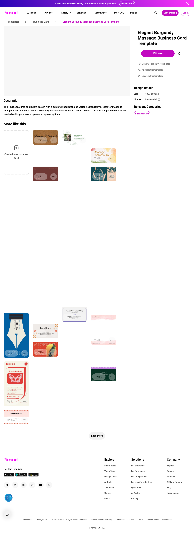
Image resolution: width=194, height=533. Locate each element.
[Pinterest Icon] (49, 485)
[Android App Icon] (21, 475)
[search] (155, 12)
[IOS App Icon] (9, 475)
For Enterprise (138, 465)
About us (171, 476)
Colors (107, 493)
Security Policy (153, 520)
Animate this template (152, 70)
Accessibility (167, 520)
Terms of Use (27, 520)
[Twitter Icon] (15, 485)
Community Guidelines (125, 520)
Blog (169, 487)
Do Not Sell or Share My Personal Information (69, 520)
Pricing (134, 498)
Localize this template (152, 76)
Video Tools (109, 471)
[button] (33, 12)
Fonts (107, 498)
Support (170, 465)
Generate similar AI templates (156, 64)
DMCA (140, 520)
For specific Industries (141, 482)
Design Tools (110, 476)
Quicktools (136, 487)
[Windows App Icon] (33, 475)
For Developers (138, 471)
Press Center (173, 493)
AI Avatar (135, 493)
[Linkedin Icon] (32, 485)
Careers (170, 471)
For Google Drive (139, 476)
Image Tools (110, 465)
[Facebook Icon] (7, 485)
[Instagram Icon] (24, 485)
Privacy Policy (41, 520)
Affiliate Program (175, 482)
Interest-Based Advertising (101, 520)
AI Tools (108, 482)
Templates (109, 487)
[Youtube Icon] (41, 485)
